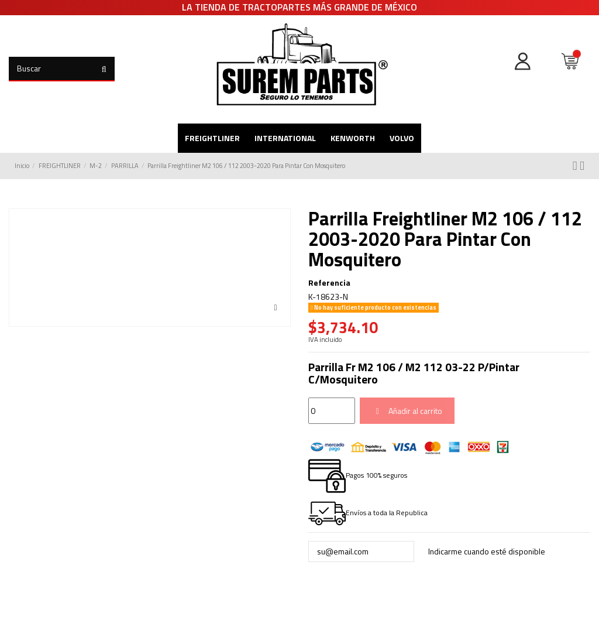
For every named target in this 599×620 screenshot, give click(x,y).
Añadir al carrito (407, 411)
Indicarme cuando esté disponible (488, 551)
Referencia (329, 283)
